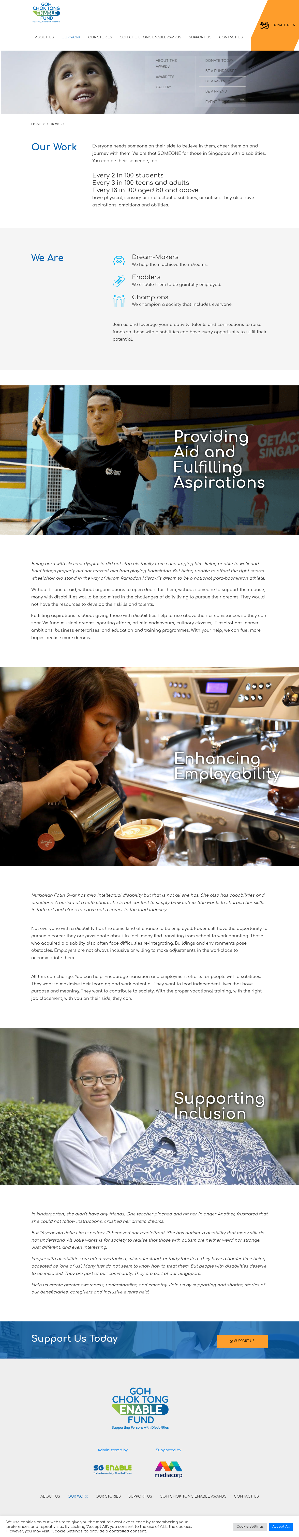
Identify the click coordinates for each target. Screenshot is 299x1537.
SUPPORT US (200, 37)
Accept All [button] (281, 1526)
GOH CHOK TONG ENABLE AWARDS (150, 37)
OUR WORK (71, 37)
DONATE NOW (277, 25)
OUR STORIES (100, 37)
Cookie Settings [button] (250, 1526)
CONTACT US (231, 37)
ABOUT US (44, 37)
